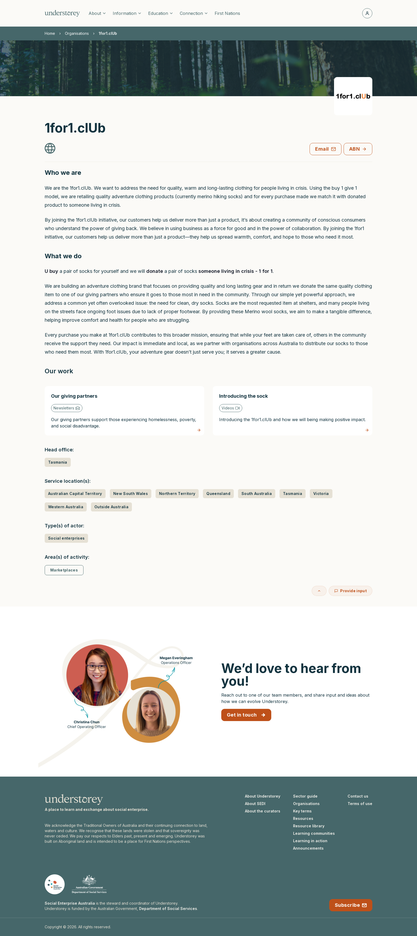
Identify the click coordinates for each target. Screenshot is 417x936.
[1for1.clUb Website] (50, 148)
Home (50, 33)
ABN (358, 149)
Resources (303, 818)
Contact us (358, 796)
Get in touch (246, 715)
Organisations (77, 33)
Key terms (302, 811)
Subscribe (351, 905)
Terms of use (360, 803)
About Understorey (262, 796)
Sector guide (305, 796)
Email (325, 149)
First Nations (227, 13)
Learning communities (314, 833)
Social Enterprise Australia (70, 903)
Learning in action (310, 840)
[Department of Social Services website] (89, 884)
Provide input (350, 590)
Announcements (308, 848)
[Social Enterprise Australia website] (55, 884)
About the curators (262, 811)
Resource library (308, 826)
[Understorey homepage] (62, 13)
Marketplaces (64, 570)
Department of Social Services (168, 908)
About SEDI (255, 803)
